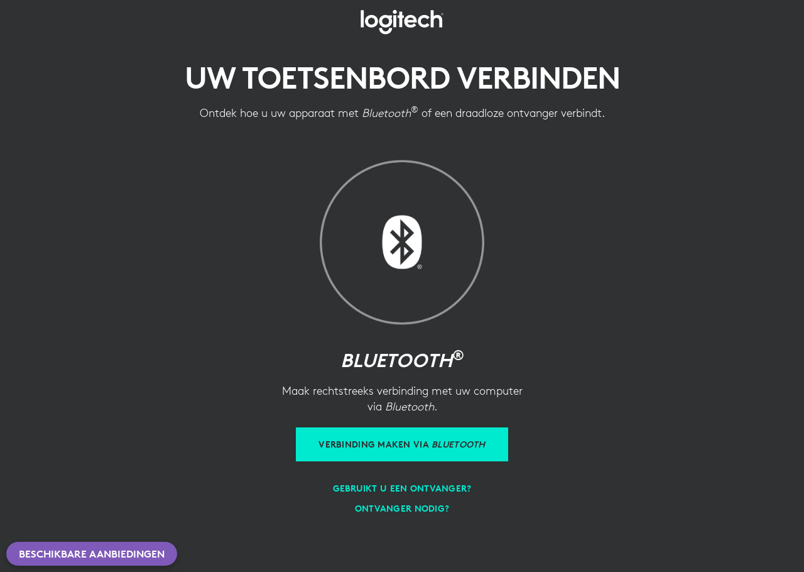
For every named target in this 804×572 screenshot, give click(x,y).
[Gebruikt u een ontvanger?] (402, 488)
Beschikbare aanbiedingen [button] (92, 553)
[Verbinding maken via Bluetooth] (402, 444)
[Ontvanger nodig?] (402, 508)
